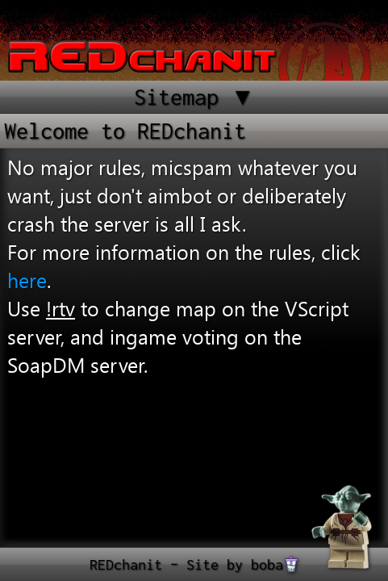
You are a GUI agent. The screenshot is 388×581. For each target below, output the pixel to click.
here (27, 279)
